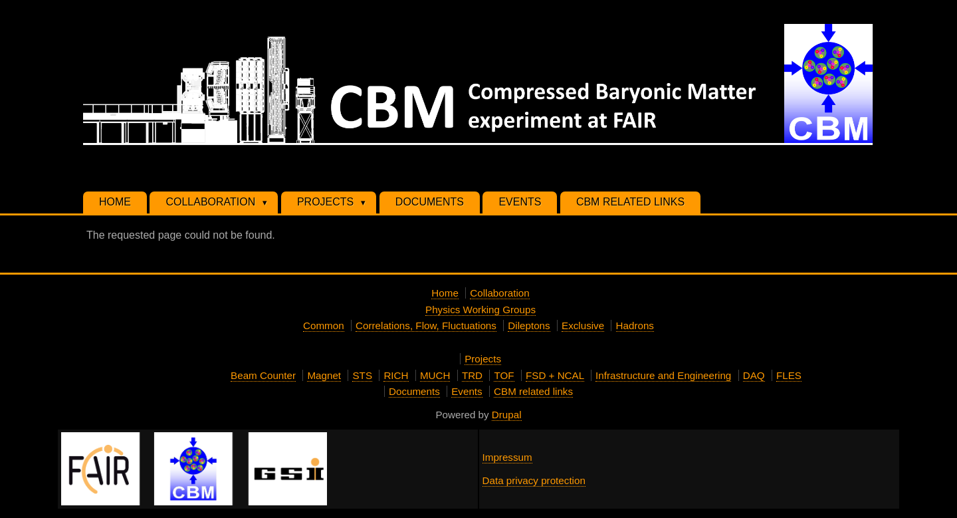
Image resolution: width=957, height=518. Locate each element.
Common (323, 325)
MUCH (435, 375)
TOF (504, 375)
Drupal (507, 414)
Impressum (507, 457)
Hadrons (635, 325)
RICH (395, 375)
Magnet (324, 375)
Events (466, 391)
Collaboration (500, 293)
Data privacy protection (533, 480)
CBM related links (533, 391)
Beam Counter (263, 375)
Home (445, 293)
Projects (483, 358)
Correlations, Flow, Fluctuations (426, 325)
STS (362, 375)
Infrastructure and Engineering (663, 375)
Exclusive (583, 325)
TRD (472, 375)
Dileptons (529, 325)
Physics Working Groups (480, 309)
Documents (414, 391)
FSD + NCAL (555, 375)
